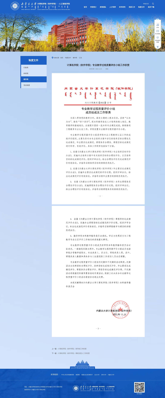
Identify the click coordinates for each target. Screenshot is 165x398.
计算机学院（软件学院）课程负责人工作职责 (74, 353)
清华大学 (103, 374)
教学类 (26, 79)
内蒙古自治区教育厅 (87, 374)
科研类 (26, 73)
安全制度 (27, 85)
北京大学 (96, 374)
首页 (61, 57)
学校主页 (146, 4)
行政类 (26, 67)
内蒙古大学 (111, 374)
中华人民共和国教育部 (67, 374)
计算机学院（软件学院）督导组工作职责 (72, 349)
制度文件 (68, 57)
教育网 (78, 374)
